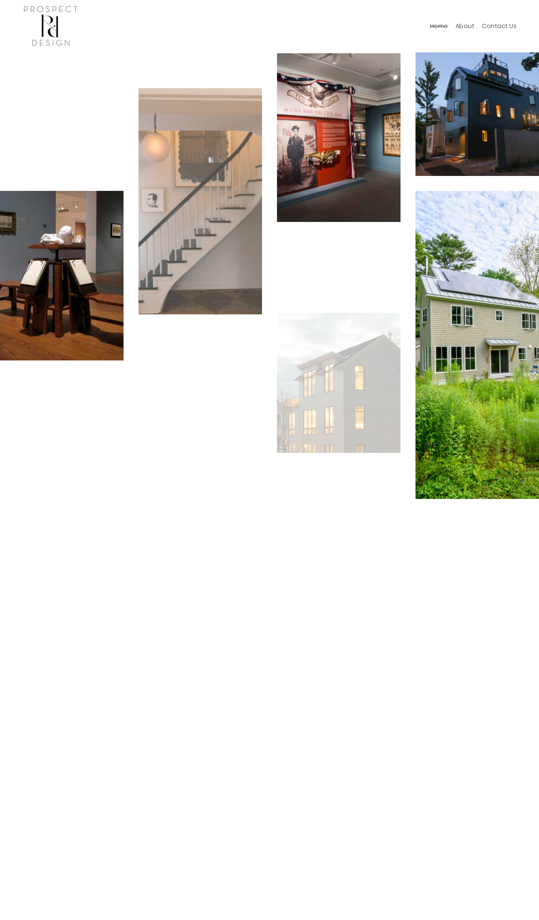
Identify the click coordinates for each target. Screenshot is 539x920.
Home (439, 26)
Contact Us (499, 26)
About (465, 26)
